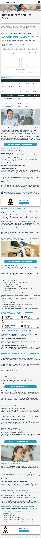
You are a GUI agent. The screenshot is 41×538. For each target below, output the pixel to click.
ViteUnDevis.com (31, 74)
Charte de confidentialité (21, 74)
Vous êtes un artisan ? (36, 74)
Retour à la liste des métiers (20, 71)
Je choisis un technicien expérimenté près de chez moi (20, 443)
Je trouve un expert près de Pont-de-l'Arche (20, 146)
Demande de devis (24, 204)
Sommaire (4, 22)
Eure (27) (6, 11)
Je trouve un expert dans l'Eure (20, 388)
